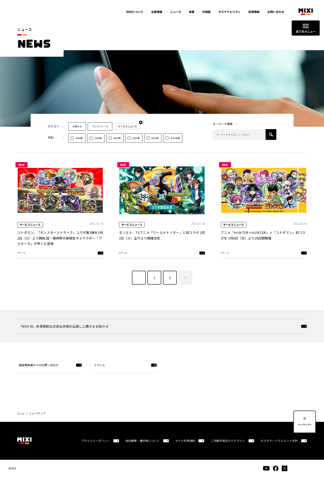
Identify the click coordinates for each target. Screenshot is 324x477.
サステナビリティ (229, 12)
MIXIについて (134, 12)
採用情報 (254, 12)
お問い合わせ (275, 12)
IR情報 (206, 12)
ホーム (20, 421)
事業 (191, 12)
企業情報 (156, 12)
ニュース (175, 12)
